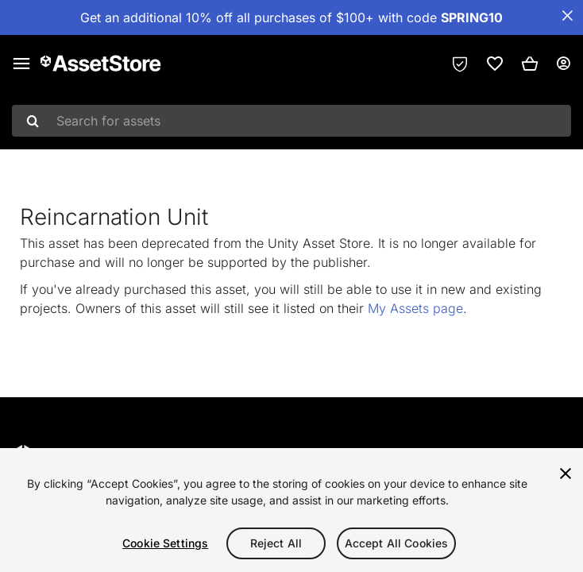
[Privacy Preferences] (459, 63)
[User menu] (563, 64)
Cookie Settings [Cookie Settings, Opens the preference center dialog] (165, 543)
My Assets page (415, 308)
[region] (291, 510)
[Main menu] (21, 63)
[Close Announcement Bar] (567, 16)
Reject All (276, 543)
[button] (529, 63)
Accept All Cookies (397, 543)
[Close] (565, 473)
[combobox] (291, 121)
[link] (494, 63)
